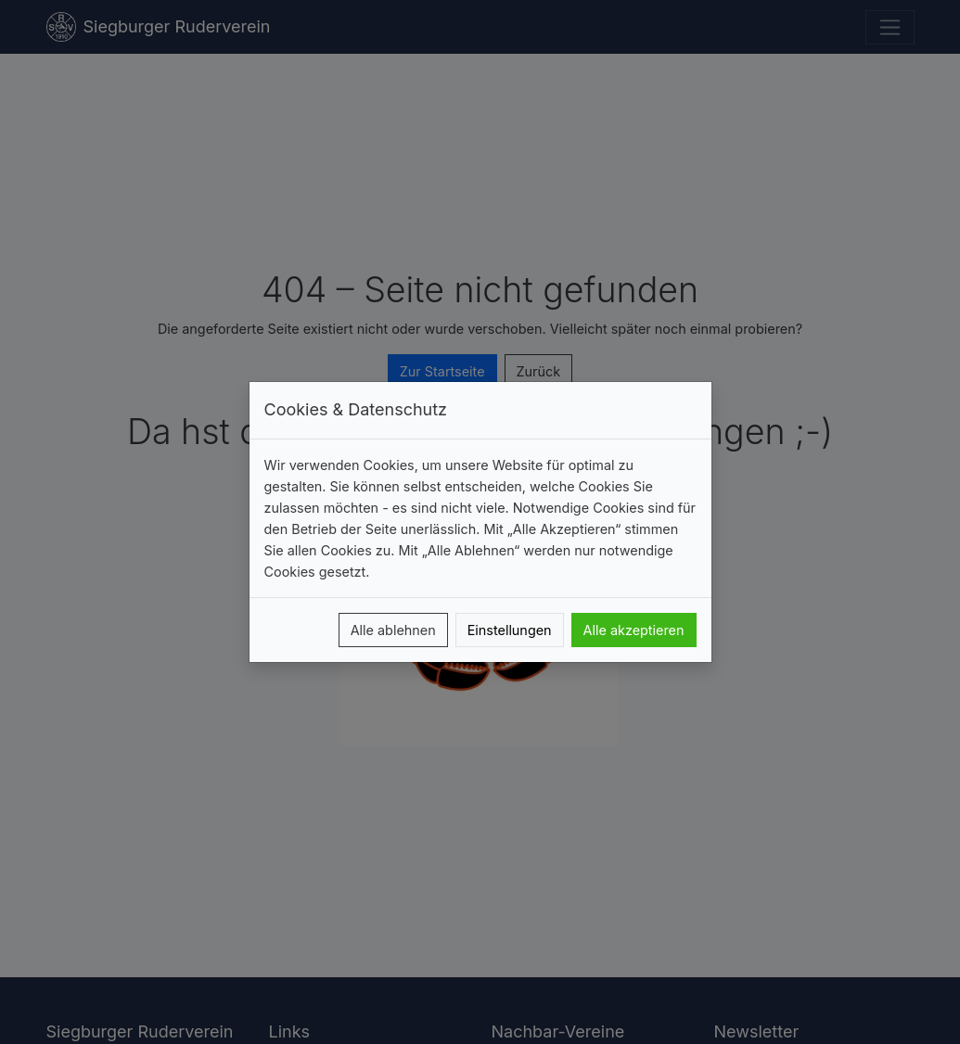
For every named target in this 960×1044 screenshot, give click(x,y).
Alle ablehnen (393, 630)
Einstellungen (509, 630)
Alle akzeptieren (634, 630)
